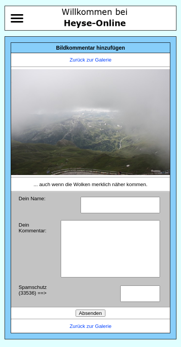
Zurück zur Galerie (90, 60)
